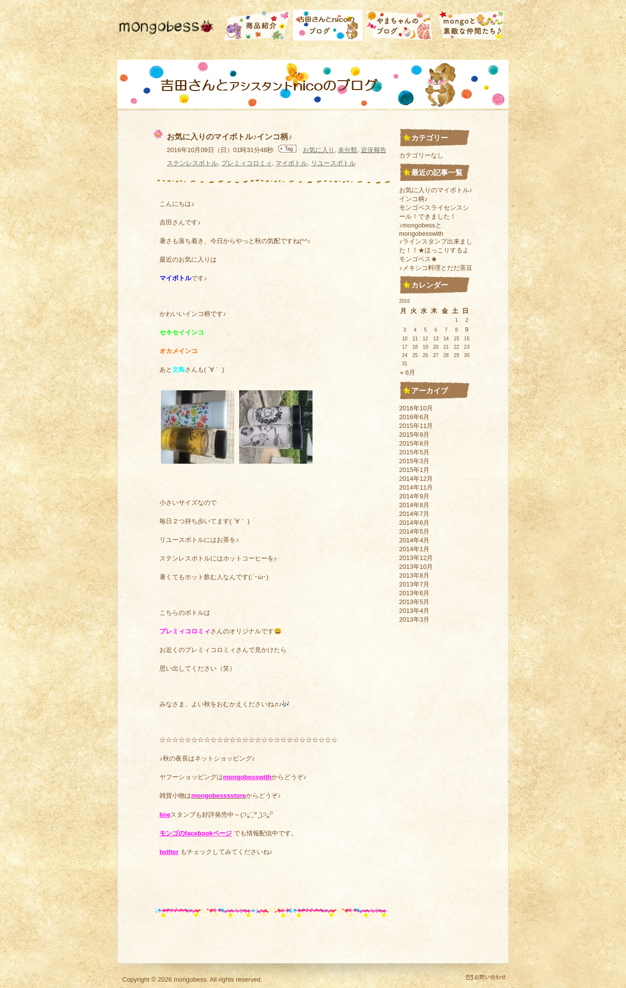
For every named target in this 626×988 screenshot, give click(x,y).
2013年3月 (414, 619)
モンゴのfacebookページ (195, 833)
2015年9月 (414, 434)
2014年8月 (414, 505)
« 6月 (407, 372)
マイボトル (291, 163)
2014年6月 (414, 522)
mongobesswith (247, 777)
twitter (169, 851)
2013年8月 (414, 575)
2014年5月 (414, 531)
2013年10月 (416, 566)
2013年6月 (414, 593)
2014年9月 (414, 496)
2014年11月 (416, 487)
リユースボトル (333, 163)
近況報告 (373, 150)
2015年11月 (416, 425)
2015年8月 (414, 443)
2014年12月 (416, 478)
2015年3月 (414, 461)
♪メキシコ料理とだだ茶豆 (435, 267)
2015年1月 (414, 469)
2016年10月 (416, 408)
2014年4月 (414, 540)
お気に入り (319, 150)
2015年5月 (414, 452)
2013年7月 (414, 584)
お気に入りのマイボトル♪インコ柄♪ (229, 137)
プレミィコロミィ (246, 163)
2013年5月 (414, 602)
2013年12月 (416, 557)
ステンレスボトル (192, 163)
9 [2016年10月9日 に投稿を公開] (467, 329)
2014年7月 (414, 513)
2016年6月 (414, 417)
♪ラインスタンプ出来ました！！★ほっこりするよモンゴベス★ (435, 250)
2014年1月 (414, 549)
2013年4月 (414, 610)
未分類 (347, 150)
